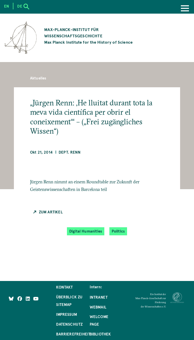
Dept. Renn (70, 152)
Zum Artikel (51, 211)
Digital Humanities (85, 231)
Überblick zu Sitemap (69, 300)
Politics (118, 231)
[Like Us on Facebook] (20, 298)
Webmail (98, 306)
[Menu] (185, 9)
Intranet (99, 297)
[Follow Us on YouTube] (35, 298)
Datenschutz (69, 324)
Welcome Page (99, 320)
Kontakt (64, 287)
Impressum (66, 314)
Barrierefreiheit (73, 333)
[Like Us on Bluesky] (11, 298)
